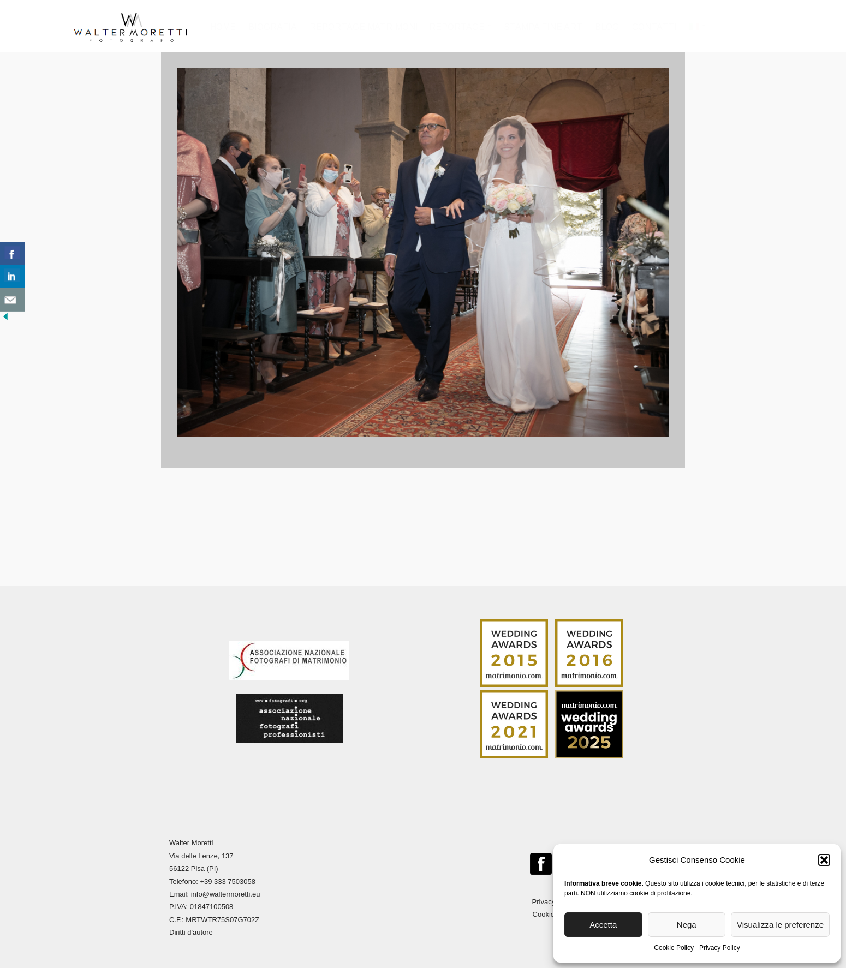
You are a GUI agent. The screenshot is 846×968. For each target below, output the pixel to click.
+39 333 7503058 (227, 880)
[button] (824, 860)
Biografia (272, 27)
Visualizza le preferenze (780, 924)
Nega (686, 924)
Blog (607, 27)
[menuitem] (697, 30)
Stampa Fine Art (543, 27)
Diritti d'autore (191, 932)
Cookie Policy (674, 948)
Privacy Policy (719, 948)
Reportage (457, 27)
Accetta (603, 924)
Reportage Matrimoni (364, 27)
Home (223, 27)
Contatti (654, 27)
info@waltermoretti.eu (225, 893)
